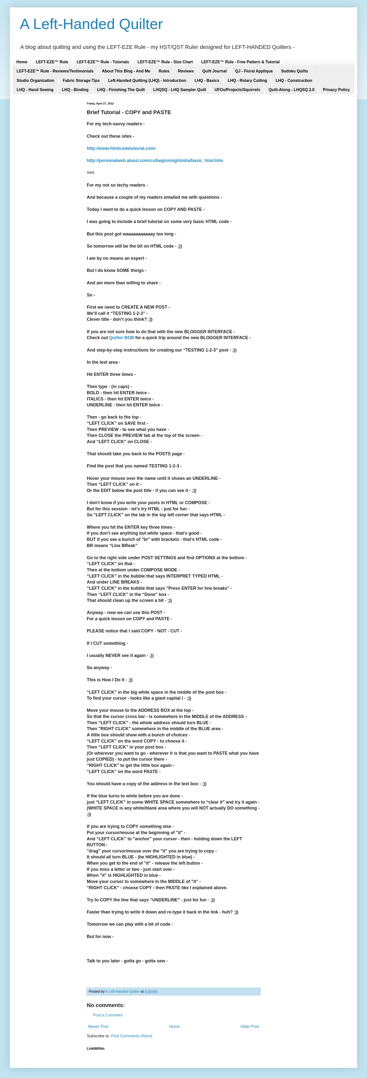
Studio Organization (35, 80)
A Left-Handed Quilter (91, 24)
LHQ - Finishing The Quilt (121, 90)
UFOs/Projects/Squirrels (237, 90)
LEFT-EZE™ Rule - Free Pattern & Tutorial (240, 62)
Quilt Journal (214, 71)
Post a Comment (107, 1015)
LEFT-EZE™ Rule (52, 62)
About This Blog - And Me (126, 71)
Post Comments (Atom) (131, 1036)
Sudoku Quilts (294, 71)
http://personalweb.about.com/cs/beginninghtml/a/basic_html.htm (155, 160)
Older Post (249, 1026)
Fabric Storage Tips (81, 80)
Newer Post (98, 1026)
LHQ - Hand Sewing (35, 90)
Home (21, 62)
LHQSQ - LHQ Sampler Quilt (179, 90)
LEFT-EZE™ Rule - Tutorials (103, 62)
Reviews (186, 71)
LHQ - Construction (293, 80)
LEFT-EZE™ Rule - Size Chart (165, 62)
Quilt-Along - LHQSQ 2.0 (291, 90)
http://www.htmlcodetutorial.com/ (121, 148)
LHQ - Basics (207, 80)
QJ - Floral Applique (254, 71)
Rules (164, 71)
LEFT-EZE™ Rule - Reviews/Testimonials (55, 71)
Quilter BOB (121, 337)
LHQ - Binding (75, 90)
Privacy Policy (336, 90)
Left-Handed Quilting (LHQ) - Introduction (147, 80)
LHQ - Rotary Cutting (247, 80)
